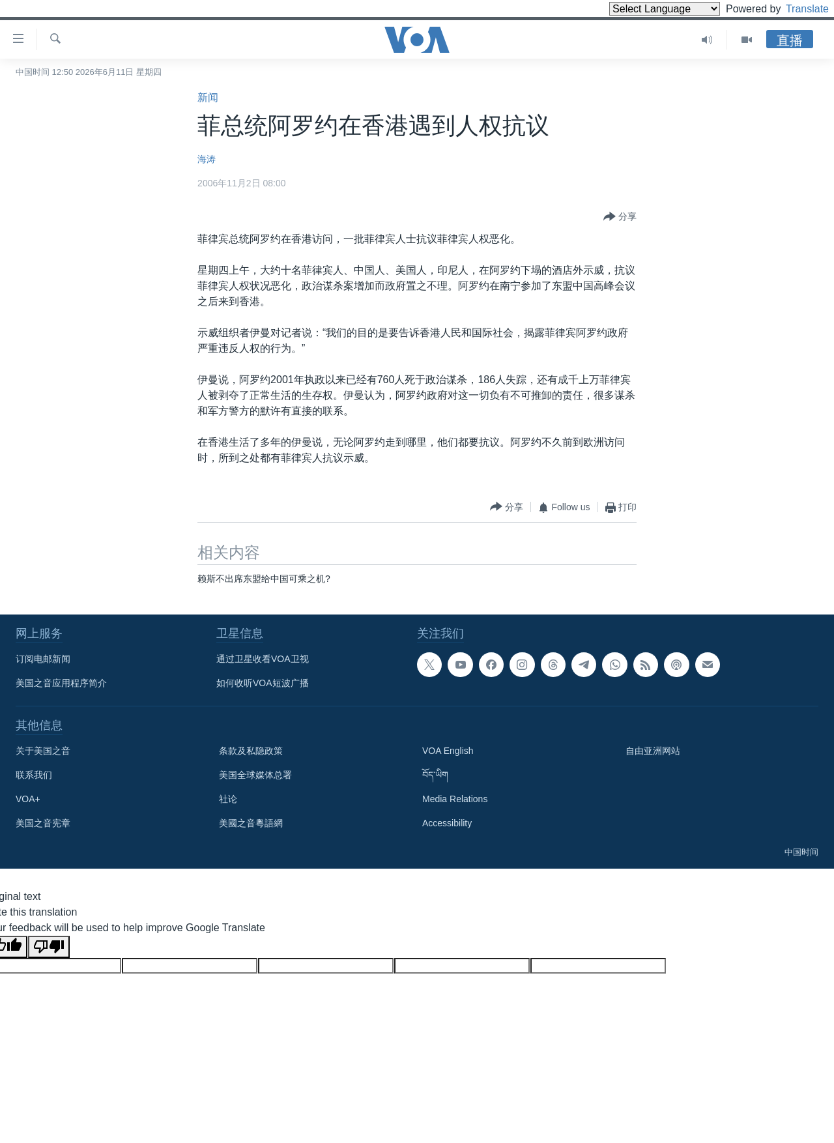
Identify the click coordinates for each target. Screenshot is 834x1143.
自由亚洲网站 (653, 750)
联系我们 (34, 775)
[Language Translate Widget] (642, 9)
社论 (228, 799)
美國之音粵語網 (251, 823)
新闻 (207, 97)
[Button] (620, 217)
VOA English (448, 750)
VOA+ (28, 799)
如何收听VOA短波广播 (262, 683)
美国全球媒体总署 (255, 775)
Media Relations (454, 799)
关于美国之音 (43, 750)
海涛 (206, 159)
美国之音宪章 (43, 823)
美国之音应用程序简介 (61, 683)
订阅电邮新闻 (43, 659)
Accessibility (447, 823)
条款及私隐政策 (251, 750)
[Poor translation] (49, 947)
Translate (795, 8)
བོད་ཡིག (435, 775)
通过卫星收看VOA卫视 (262, 659)
